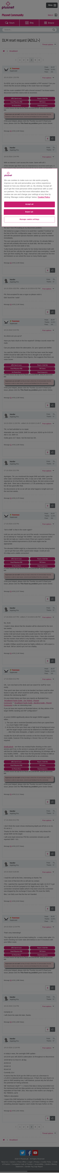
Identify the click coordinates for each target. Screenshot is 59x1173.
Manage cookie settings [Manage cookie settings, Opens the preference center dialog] (29, 220)
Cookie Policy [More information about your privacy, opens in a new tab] (44, 197)
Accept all (29, 204)
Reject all (29, 212)
